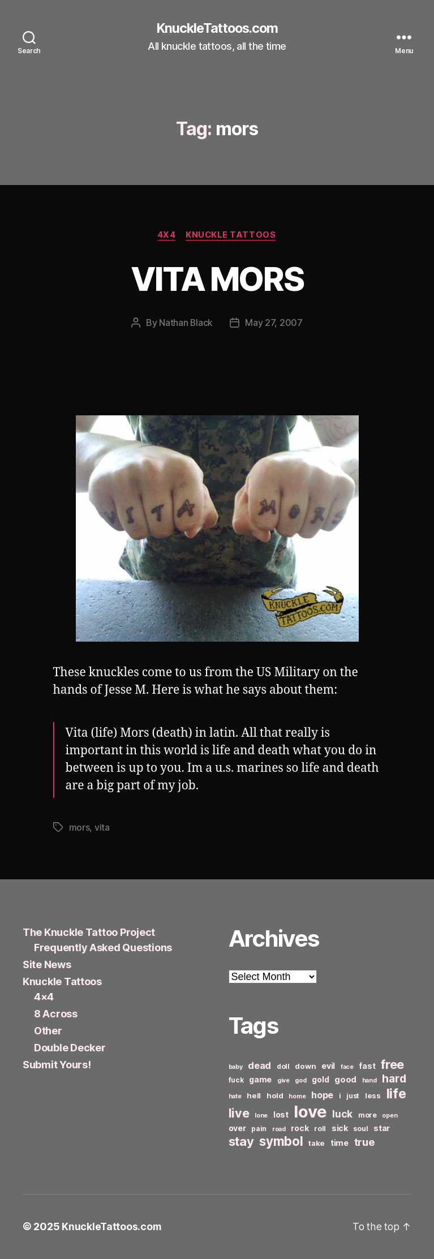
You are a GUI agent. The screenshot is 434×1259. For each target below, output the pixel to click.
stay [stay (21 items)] (241, 1142)
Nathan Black (186, 323)
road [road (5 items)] (279, 1129)
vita (102, 827)
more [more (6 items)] (367, 1115)
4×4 (44, 997)
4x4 (166, 235)
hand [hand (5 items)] (369, 1081)
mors (79, 827)
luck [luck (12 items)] (342, 1114)
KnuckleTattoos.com (216, 28)
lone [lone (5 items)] (261, 1116)
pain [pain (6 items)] (259, 1129)
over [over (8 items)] (237, 1128)
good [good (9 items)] (345, 1080)
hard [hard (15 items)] (394, 1079)
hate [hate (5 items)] (235, 1097)
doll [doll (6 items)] (283, 1067)
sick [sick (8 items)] (340, 1128)
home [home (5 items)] (297, 1097)
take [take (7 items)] (316, 1143)
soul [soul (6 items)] (360, 1129)
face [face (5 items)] (347, 1067)
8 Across (56, 1014)
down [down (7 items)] (305, 1066)
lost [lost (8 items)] (281, 1115)
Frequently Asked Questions (103, 948)
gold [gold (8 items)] (320, 1080)
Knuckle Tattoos (232, 235)
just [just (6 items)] (352, 1096)
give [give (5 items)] (283, 1081)
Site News (47, 965)
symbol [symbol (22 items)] (281, 1141)
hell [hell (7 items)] (254, 1096)
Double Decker (70, 1048)
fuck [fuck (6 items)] (236, 1080)
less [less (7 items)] (373, 1096)
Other (48, 1031)
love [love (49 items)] (310, 1112)
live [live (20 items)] (239, 1113)
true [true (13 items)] (364, 1142)
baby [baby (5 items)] (236, 1067)
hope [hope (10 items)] (322, 1095)
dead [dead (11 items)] (259, 1066)
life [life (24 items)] (396, 1094)
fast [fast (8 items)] (367, 1066)
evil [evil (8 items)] (328, 1066)
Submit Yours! (57, 1065)
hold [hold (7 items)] (275, 1096)
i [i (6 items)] (340, 1096)
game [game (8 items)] (260, 1080)
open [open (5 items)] (389, 1116)
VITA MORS (217, 278)
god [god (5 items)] (300, 1081)
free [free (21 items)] (392, 1065)
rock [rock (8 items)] (299, 1128)
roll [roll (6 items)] (320, 1129)
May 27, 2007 (274, 323)
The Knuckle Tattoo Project (89, 933)
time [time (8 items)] (339, 1143)
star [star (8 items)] (381, 1128)
